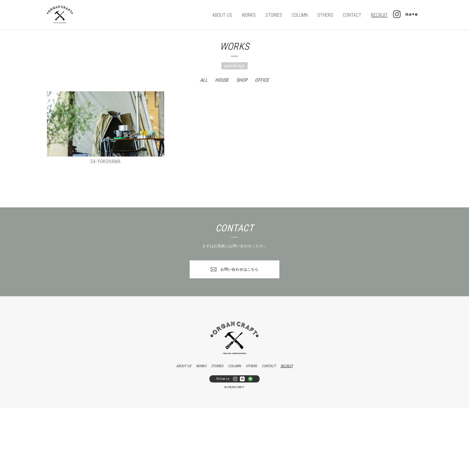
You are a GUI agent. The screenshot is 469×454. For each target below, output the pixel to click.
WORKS (249, 15)
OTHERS (325, 15)
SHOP (241, 80)
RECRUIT (379, 15)
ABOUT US (222, 15)
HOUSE (222, 80)
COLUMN (300, 15)
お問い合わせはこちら (239, 269)
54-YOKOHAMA (105, 161)
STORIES (273, 15)
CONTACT (352, 15)
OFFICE (262, 80)
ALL (204, 80)
